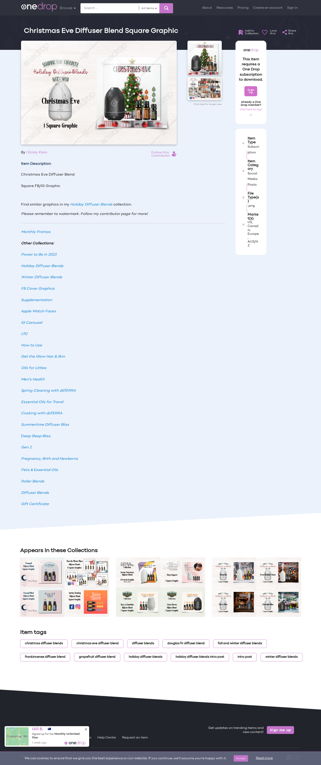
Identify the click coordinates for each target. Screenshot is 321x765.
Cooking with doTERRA (41, 413)
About (207, 7)
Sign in (292, 7)
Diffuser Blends (35, 493)
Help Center (106, 737)
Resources (225, 7)
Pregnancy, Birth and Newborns (49, 459)
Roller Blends (32, 481)
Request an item (135, 737)
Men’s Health (33, 379)
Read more (264, 758)
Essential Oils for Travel (42, 402)
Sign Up (250, 91)
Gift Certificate (35, 504)
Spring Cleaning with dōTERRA (48, 391)
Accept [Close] (241, 758)
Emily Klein (37, 152)
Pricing (243, 7)
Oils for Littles (33, 368)
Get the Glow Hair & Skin (43, 356)
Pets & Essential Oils (39, 470)
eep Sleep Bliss (37, 436)
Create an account (268, 7)
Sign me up (280, 730)
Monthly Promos (36, 232)
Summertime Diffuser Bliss (45, 425)
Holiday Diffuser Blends (91, 204)
